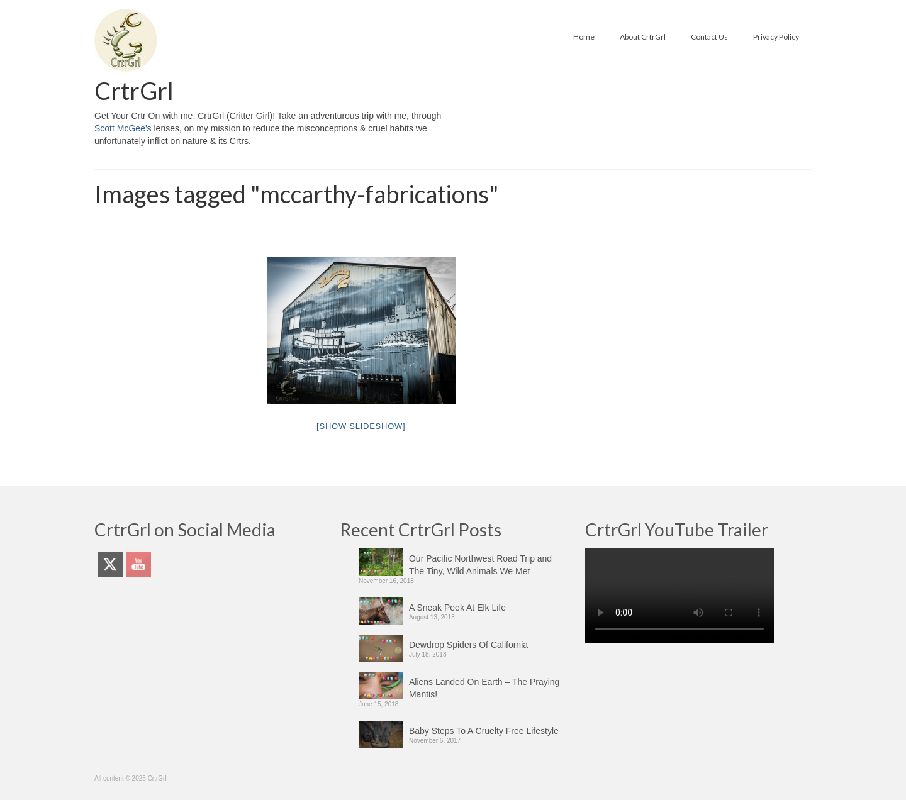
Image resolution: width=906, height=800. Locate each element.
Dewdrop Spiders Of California (468, 645)
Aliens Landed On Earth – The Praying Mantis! (484, 688)
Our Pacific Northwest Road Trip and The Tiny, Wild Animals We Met (480, 564)
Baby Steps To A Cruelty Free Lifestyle (484, 731)
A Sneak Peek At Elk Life (457, 608)
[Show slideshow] (360, 426)
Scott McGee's (123, 128)
